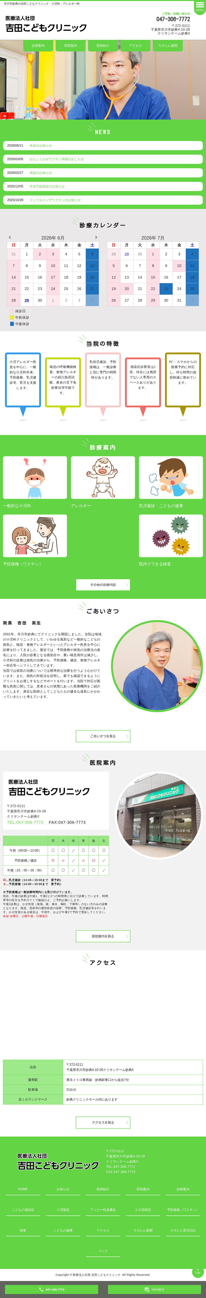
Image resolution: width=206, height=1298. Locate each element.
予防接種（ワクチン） (183, 1209)
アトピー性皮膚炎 (103, 1209)
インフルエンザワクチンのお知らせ (55, 200)
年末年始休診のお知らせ (47, 186)
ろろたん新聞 (167, 45)
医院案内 (70, 45)
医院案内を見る (103, 936)
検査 (23, 1230)
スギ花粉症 (143, 1209)
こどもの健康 (63, 1230)
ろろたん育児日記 (183, 1230)
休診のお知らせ (41, 145)
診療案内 (38, 45)
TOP (198, 1272)
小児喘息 (63, 1209)
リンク (103, 1251)
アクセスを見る (103, 1122)
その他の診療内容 (103, 584)
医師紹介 (103, 45)
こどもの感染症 (23, 1209)
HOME (23, 1189)
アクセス (135, 45)
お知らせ (63, 1189)
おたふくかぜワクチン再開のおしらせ (57, 159)
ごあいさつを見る (103, 736)
